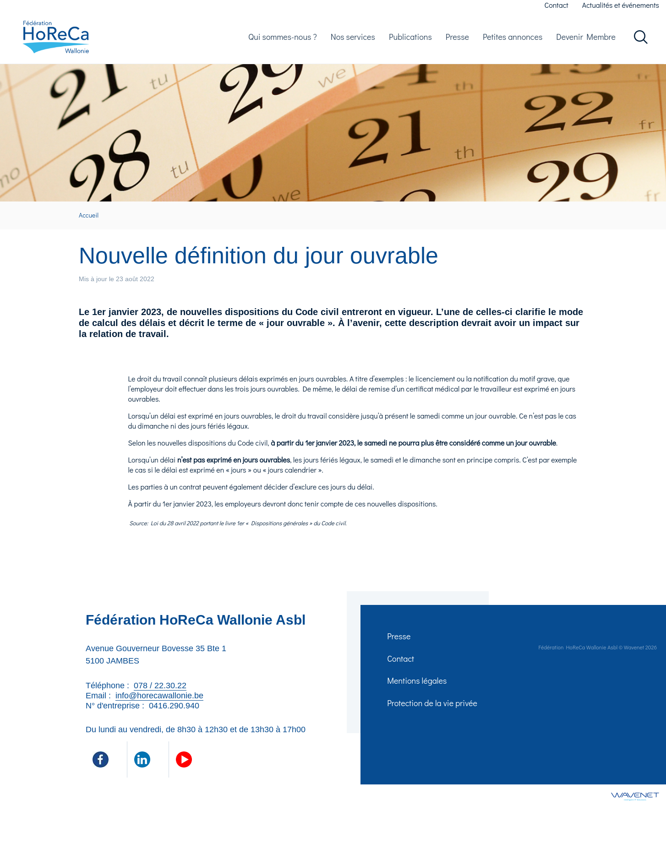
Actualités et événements (620, 5)
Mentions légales (418, 690)
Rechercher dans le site (641, 40)
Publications (410, 39)
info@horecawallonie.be (159, 701)
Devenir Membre (586, 39)
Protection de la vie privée (433, 714)
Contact (556, 5)
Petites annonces (512, 39)
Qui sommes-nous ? (282, 39)
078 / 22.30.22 (160, 691)
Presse (457, 39)
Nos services (353, 39)
